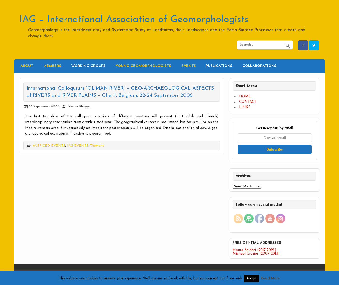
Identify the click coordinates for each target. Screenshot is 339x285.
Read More (270, 278)
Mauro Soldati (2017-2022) (254, 250)
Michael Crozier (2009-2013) (256, 254)
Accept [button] (252, 278)
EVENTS (188, 66)
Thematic (97, 146)
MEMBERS (52, 66)
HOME (245, 96)
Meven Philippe (79, 106)
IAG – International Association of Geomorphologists (134, 20)
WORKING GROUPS (88, 66)
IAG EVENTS (77, 146)
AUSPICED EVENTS (49, 146)
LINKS (244, 107)
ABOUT (26, 66)
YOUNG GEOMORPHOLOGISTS (143, 66)
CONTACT (247, 102)
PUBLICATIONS (219, 66)
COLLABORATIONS (259, 66)
